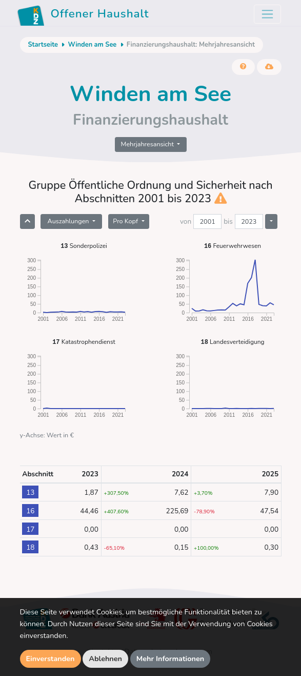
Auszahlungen (68, 221)
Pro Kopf (126, 221)
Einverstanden (50, 658)
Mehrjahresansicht (148, 144)
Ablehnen (105, 658)
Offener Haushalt (83, 15)
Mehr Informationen (170, 658)
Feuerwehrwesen (232, 245)
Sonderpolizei (84, 245)
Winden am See (92, 44)
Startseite (43, 44)
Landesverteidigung (232, 341)
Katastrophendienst (83, 341)
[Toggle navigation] (267, 14)
